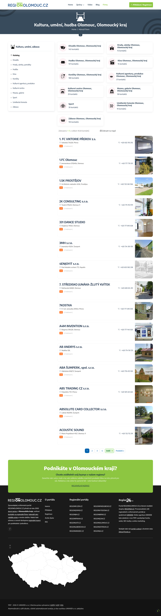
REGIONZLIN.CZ (99, 519)
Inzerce (47, 506)
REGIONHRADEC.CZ (77, 531)
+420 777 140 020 (125, 330)
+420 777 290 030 (125, 309)
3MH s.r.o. (66, 243)
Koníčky (16, 79)
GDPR (52, 605)
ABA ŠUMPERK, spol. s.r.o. (76, 367)
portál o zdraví (136, 529)
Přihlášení (48, 510)
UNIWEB (130, 515)
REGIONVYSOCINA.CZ (101, 510)
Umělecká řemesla (20, 102)
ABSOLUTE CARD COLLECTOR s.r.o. (83, 409)
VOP (57, 605)
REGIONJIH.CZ (74, 514)
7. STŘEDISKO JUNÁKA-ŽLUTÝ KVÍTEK (84, 284)
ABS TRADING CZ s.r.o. (74, 388)
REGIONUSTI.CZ (75, 523)
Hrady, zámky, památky (22, 65)
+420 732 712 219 (126, 433)
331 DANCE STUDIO (72, 222)
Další (109, 451)
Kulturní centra (18, 88)
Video (90, 5)
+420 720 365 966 (125, 184)
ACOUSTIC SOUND (71, 430)
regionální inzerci (34, 520)
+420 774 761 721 (126, 350)
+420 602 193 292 (125, 143)
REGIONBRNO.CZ (100, 514)
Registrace (147, 5)
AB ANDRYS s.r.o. (70, 347)
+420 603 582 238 (125, 267)
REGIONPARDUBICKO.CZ (102, 506)
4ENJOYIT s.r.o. (69, 263)
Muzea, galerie (18, 93)
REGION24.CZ (98, 531)
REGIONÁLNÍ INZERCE (80, 486)
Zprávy (80, 5)
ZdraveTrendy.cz (124, 532)
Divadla (16, 60)
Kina (14, 74)
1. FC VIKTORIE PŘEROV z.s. (77, 139)
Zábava (15, 107)
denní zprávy (12, 511)
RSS (46, 522)
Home (70, 5)
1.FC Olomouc (68, 160)
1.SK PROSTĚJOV (70, 180)
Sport (15, 97)
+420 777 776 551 (126, 163)
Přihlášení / (136, 5)
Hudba (15, 69)
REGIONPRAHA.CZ (76, 519)
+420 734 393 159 (125, 246)
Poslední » (120, 451)
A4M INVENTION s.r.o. (74, 326)
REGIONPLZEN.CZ (76, 506)
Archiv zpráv (49, 518)
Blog (98, 5)
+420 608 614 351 (125, 288)
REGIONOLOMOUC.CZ (101, 523)
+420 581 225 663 (125, 392)
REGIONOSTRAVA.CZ (101, 527)
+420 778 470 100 (125, 371)
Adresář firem (84, 29)
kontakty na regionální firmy (18, 514)
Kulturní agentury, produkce (24, 83)
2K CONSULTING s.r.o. (73, 201)
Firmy (105, 5)
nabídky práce (13, 517)
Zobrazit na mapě (108, 131)
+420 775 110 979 (126, 205)
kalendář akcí (33, 514)
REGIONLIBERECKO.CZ (78, 527)
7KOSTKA (65, 305)
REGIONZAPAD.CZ (76, 510)
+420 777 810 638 (125, 226)
